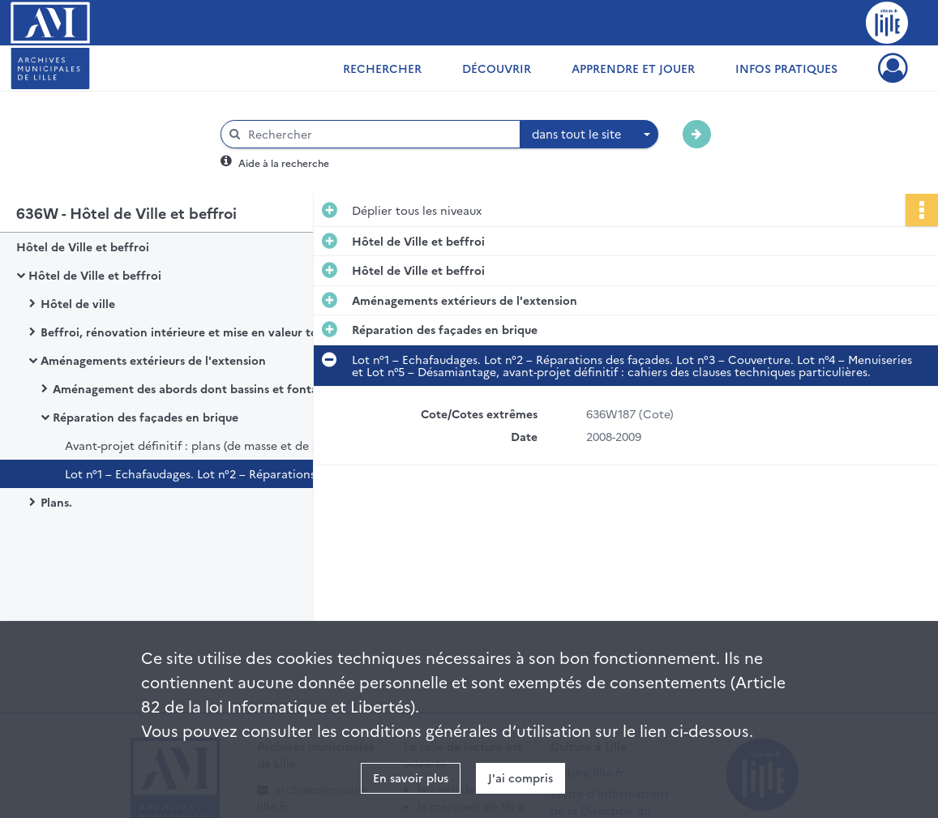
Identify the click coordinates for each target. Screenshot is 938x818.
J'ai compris (520, 777)
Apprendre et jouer (633, 68)
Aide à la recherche (283, 162)
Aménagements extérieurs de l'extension (153, 360)
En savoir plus (410, 777)
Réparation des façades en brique (145, 417)
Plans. (56, 502)
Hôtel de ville (78, 303)
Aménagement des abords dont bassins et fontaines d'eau (213, 388)
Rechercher (382, 68)
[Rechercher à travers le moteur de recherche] (378, 134)
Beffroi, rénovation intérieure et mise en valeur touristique (203, 331)
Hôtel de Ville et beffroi (82, 246)
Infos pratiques (786, 68)
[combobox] (589, 134)
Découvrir (496, 68)
